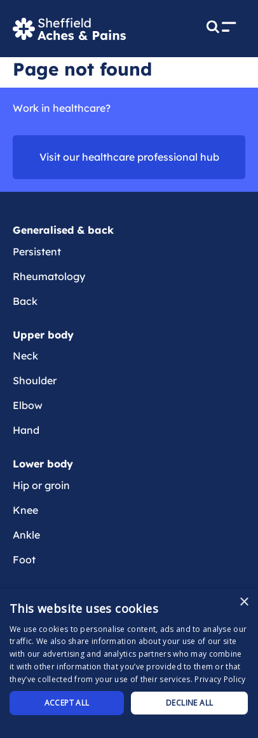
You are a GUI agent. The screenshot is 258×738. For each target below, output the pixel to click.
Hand (26, 430)
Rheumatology (49, 276)
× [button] (243, 602)
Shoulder (35, 380)
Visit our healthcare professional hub (129, 157)
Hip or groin (41, 485)
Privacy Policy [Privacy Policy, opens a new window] (219, 679)
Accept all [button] (67, 702)
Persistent (37, 251)
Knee (25, 510)
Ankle (26, 534)
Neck (25, 355)
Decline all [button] (189, 702)
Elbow (28, 405)
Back (25, 301)
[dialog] (129, 663)
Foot (24, 559)
